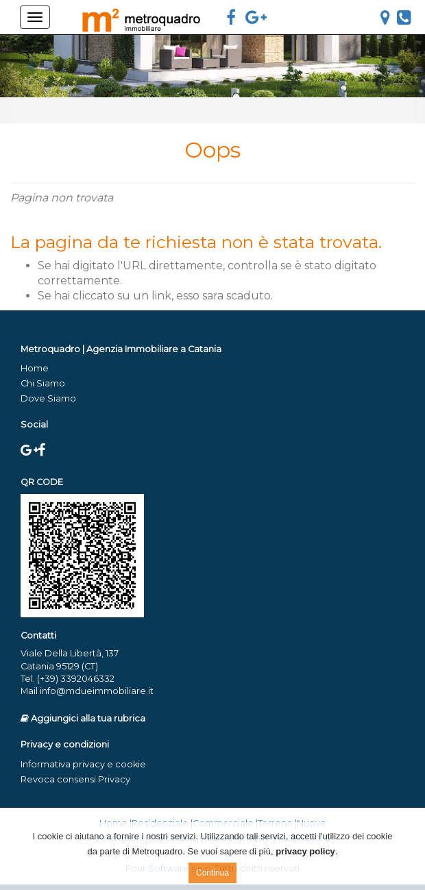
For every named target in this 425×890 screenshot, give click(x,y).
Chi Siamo (43, 383)
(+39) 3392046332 (75, 678)
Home (35, 368)
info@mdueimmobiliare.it (97, 691)
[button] (32, 65)
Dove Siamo (48, 398)
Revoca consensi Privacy (75, 779)
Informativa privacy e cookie (83, 764)
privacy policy (305, 851)
